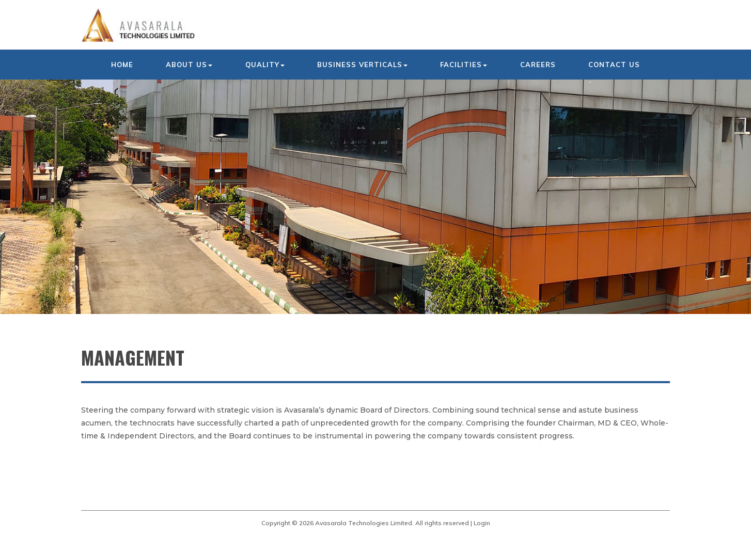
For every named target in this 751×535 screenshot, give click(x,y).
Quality (265, 64)
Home (122, 64)
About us (189, 64)
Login (482, 523)
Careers (538, 64)
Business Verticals (362, 64)
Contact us (614, 64)
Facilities (463, 64)
